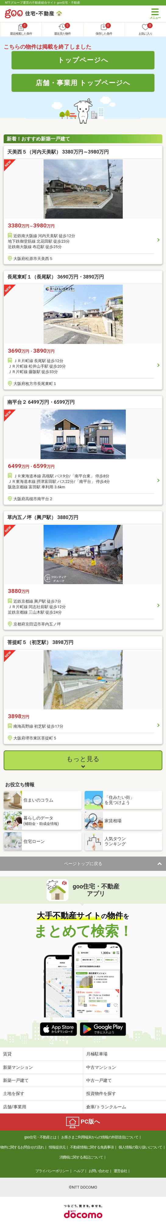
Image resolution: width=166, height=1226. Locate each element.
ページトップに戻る (83, 863)
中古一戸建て (99, 1080)
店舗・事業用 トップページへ (83, 83)
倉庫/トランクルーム (106, 1106)
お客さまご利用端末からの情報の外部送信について (99, 1137)
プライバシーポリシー (52, 1171)
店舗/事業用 (14, 1106)
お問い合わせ (99, 1171)
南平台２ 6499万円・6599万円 (41, 402)
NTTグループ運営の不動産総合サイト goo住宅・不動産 (42, 2)
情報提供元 (57, 1147)
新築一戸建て (16, 1080)
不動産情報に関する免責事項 (92, 1147)
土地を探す (13, 1093)
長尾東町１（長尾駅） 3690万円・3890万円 (55, 277)
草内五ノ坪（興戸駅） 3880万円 (42, 517)
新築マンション (18, 1067)
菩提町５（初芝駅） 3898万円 (40, 642)
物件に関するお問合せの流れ (22, 1147)
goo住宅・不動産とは (40, 1137)
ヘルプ (79, 1171)
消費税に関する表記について (81, 1157)
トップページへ (83, 60)
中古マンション (101, 1067)
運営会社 (120, 1171)
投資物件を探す (101, 1093)
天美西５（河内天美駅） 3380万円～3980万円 (58, 152)
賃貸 (7, 1053)
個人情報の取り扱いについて (140, 1147)
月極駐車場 (97, 1053)
